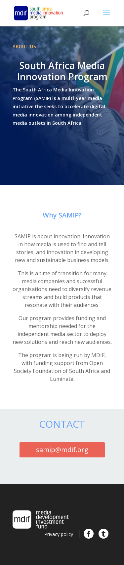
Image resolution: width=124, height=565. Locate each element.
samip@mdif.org (62, 449)
